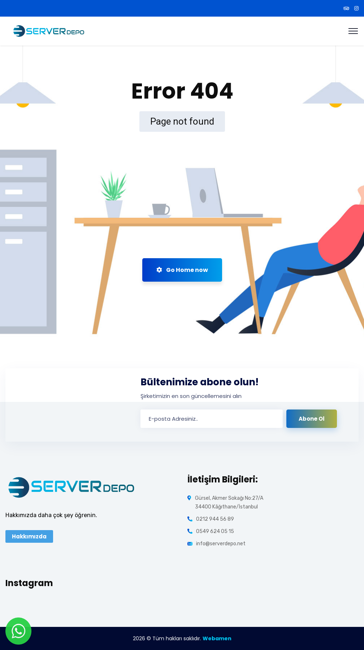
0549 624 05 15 (215, 531)
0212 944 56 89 (215, 519)
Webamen (217, 638)
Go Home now (182, 270)
